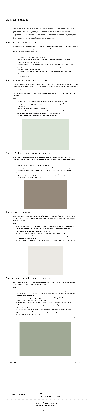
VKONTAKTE (40, 393)
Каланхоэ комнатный (19, 212)
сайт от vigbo (45, 410)
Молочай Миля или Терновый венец (28, 153)
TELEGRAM (51, 393)
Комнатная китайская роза (23, 43)
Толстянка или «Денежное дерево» (28, 278)
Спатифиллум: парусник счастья (27, 80)
